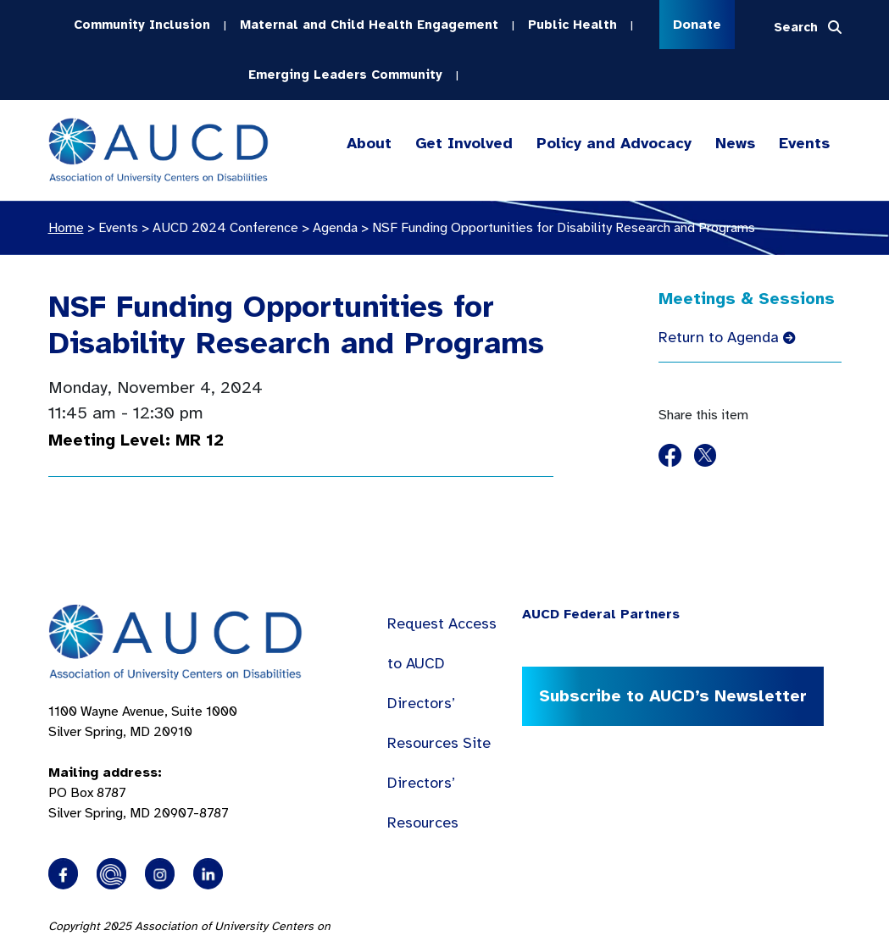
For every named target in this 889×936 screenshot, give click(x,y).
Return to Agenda (726, 335)
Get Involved (463, 142)
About (369, 142)
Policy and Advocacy (614, 142)
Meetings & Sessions (746, 297)
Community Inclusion (142, 23)
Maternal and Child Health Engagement (369, 23)
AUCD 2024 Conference (225, 226)
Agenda (335, 226)
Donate (697, 24)
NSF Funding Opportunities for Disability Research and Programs (296, 323)
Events (804, 141)
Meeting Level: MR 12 (136, 439)
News (735, 141)
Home (66, 226)
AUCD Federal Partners (601, 612)
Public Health (572, 23)
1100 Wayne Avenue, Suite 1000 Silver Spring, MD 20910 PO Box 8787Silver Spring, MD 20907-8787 (142, 760)
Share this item (703, 413)
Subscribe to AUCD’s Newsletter (672, 694)
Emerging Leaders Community (345, 72)
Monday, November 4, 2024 (155, 385)
